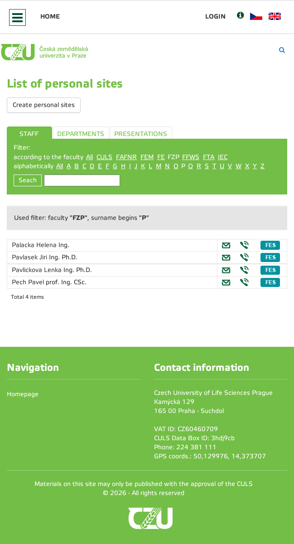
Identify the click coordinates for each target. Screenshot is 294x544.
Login (215, 16)
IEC (222, 157)
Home (50, 16)
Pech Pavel (29, 282)
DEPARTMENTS (80, 134)
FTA (208, 157)
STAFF (29, 134)
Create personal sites (44, 105)
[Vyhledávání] (282, 50)
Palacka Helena (35, 245)
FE (161, 157)
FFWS (190, 157)
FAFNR (126, 157)
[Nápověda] (240, 16)
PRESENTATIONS (140, 134)
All (89, 157)
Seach (28, 180)
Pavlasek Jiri (30, 257)
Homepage (23, 394)
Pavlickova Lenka (37, 270)
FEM (147, 157)
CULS (104, 157)
